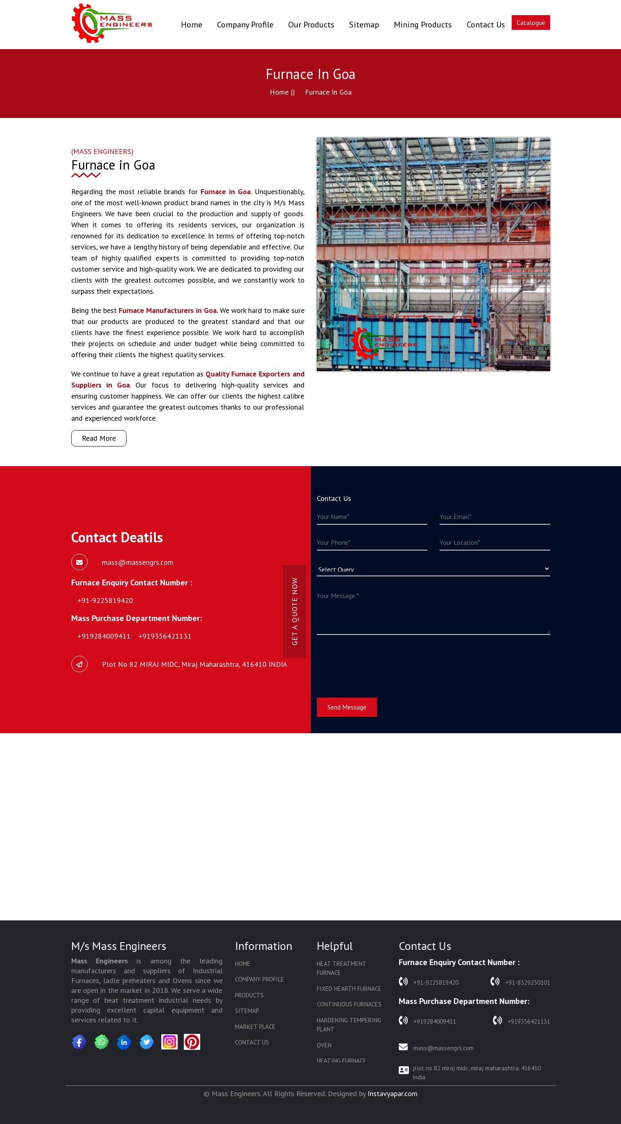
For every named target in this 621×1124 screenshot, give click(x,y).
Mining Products (423, 24)
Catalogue (531, 22)
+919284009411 (427, 1020)
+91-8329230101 (520, 981)
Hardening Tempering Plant (349, 1024)
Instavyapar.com (393, 1093)
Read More (99, 438)
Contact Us (486, 24)
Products (249, 995)
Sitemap (364, 24)
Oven (324, 1045)
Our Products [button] (311, 24)
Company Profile (245, 24)
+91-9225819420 (428, 981)
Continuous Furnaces (349, 1004)
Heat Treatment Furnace (341, 968)
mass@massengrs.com (436, 1047)
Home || (282, 92)
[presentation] (379, 661)
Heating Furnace (341, 1061)
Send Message (346, 707)
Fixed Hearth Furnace (349, 989)
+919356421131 (521, 1020)
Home (191, 24)
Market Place (255, 1027)
